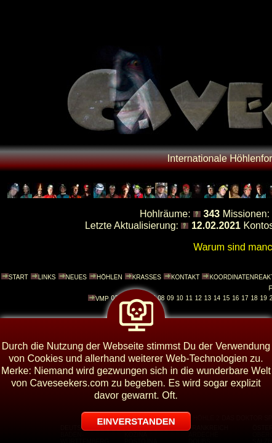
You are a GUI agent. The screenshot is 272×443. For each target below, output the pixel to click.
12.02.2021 (216, 225)
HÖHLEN (109, 277)
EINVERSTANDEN (136, 421)
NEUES (76, 277)
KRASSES (146, 277)
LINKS (47, 277)
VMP (102, 298)
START (18, 277)
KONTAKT (185, 277)
